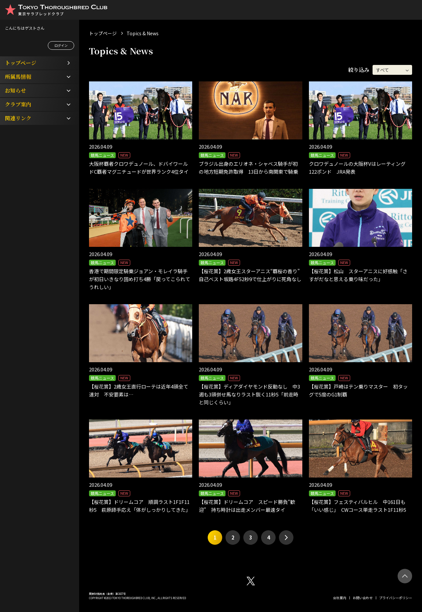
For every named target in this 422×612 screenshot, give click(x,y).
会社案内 (339, 597)
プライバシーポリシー (395, 597)
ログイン (61, 45)
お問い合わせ (363, 597)
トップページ (103, 33)
